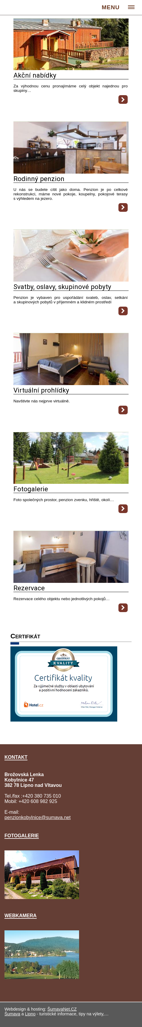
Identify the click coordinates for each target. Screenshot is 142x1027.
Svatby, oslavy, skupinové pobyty (62, 287)
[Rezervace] (71, 581)
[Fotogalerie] (71, 482)
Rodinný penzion (38, 179)
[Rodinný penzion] (71, 171)
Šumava (12, 1013)
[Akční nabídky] (71, 68)
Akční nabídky (34, 75)
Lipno (30, 1013)
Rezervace (29, 588)
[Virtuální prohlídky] (71, 383)
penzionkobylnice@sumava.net (37, 817)
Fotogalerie (30, 489)
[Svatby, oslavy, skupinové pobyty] (71, 279)
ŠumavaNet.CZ (62, 1009)
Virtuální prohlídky (41, 390)
